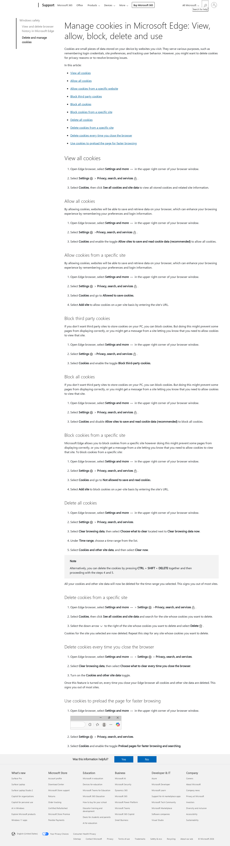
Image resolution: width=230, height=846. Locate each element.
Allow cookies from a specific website (94, 88)
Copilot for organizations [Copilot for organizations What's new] (23, 796)
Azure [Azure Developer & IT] (154, 778)
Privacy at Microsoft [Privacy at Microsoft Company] (195, 796)
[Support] (47, 5)
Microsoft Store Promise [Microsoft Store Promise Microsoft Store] (59, 814)
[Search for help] (205, 5)
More (122, 5)
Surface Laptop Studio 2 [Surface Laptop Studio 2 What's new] (22, 790)
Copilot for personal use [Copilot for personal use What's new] (22, 802)
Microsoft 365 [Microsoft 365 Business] (121, 796)
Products (92, 5)
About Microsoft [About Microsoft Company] (193, 784)
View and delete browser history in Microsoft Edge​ (38, 28)
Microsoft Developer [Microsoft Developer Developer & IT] (161, 784)
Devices (108, 5)
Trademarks (140, 838)
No (147, 759)
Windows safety (29, 20)
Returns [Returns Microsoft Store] (51, 796)
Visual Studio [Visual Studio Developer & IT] (158, 820)
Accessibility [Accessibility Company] (191, 814)
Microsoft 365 (64, 5)
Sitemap (77, 838)
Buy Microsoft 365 (143, 5)
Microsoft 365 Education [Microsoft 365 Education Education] (94, 796)
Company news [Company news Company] (193, 790)
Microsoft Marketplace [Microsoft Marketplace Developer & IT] (162, 808)
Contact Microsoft (94, 838)
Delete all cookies (81, 120)
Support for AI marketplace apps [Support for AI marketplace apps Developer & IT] (166, 796)
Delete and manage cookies (34, 40)
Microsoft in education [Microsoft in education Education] (93, 778)
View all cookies (80, 73)
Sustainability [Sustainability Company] (192, 820)
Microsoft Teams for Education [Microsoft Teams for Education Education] (96, 790)
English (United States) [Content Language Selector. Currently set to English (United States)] (27, 833)
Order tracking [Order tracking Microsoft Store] (54, 802)
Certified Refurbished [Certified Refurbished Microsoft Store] (57, 808)
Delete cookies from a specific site (92, 127)
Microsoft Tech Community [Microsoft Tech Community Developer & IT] (164, 802)
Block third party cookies (86, 96)
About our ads (186, 838)
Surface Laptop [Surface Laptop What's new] (18, 784)
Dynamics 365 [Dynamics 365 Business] (121, 790)
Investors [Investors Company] (190, 802)
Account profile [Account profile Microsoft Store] (55, 778)
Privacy (110, 838)
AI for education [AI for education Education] (90, 823)
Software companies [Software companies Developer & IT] (161, 814)
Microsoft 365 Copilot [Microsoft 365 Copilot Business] (124, 814)
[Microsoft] (24, 5)
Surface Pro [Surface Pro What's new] (17, 778)
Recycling (171, 838)
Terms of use (124, 838)
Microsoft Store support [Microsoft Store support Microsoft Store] (59, 790)
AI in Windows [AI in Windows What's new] (18, 808)
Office (79, 5)
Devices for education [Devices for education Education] (92, 784)
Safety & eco (156, 838)
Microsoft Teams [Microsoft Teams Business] (122, 808)
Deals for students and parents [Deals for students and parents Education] (97, 817)
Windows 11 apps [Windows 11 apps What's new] (19, 820)
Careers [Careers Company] (189, 778)
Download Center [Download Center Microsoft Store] (56, 784)
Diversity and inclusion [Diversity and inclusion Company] (196, 808)
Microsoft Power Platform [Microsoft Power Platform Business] (126, 802)
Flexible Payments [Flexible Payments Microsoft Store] (56, 820)
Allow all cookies (81, 81)
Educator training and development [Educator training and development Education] (92, 810)
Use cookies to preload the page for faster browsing (103, 143)
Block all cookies (80, 104)
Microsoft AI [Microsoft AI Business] (120, 778)
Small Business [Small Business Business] (121, 820)
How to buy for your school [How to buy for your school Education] (95, 802)
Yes (124, 759)
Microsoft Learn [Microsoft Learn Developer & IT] (159, 790)
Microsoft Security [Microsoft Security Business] (123, 784)
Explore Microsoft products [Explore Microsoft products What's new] (24, 814)
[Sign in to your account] (214, 5)
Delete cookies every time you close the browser (101, 135)
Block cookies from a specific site (91, 112)
